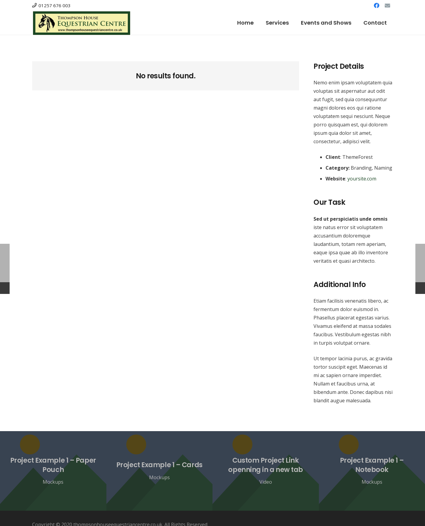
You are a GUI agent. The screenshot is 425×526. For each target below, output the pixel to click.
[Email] (387, 5)
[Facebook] (376, 5)
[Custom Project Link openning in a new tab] (265, 471)
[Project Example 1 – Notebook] (372, 471)
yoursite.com (361, 178)
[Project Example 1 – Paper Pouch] (53, 471)
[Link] (81, 23)
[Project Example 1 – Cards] (159, 471)
